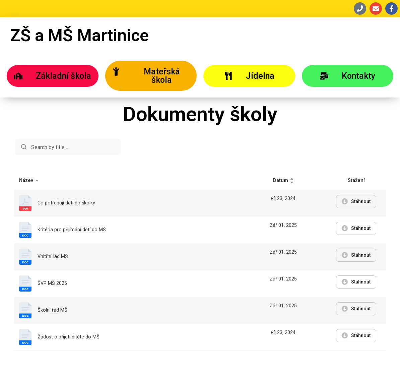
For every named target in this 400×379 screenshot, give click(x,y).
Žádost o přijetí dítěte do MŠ (68, 337)
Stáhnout (356, 201)
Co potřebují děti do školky (66, 203)
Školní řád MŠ (52, 310)
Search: (68, 147)
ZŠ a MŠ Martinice (79, 35)
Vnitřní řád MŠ (53, 256)
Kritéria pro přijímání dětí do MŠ (72, 230)
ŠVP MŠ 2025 (52, 283)
